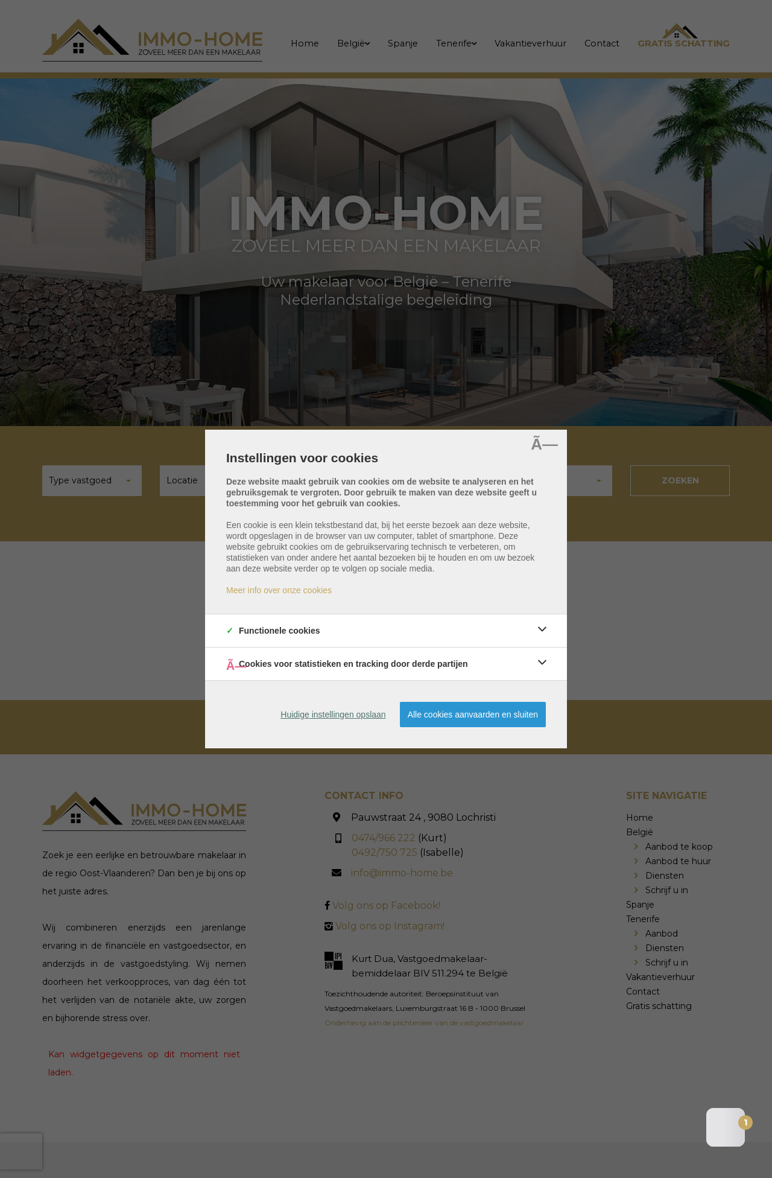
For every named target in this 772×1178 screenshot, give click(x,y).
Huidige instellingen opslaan (332, 714)
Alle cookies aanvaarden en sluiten (473, 714)
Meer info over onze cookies (279, 590)
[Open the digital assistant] (725, 1127)
